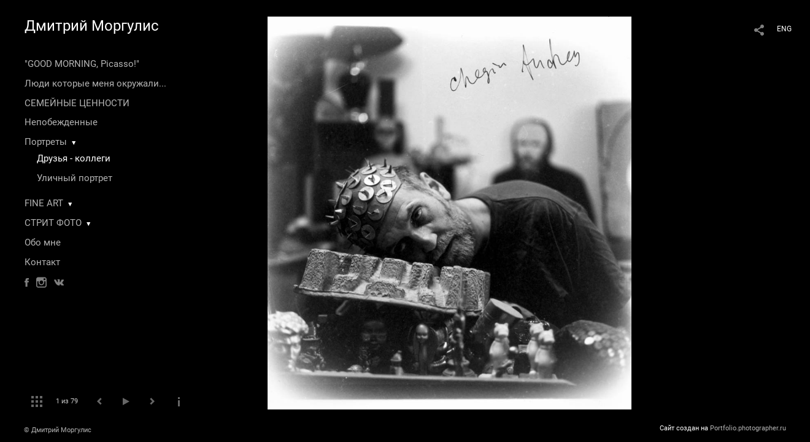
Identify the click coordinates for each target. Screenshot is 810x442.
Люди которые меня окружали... (95, 83)
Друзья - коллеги (73, 158)
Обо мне (43, 242)
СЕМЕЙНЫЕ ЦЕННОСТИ (77, 103)
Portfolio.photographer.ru (748, 428)
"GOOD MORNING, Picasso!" (82, 63)
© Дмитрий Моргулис (57, 430)
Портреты (46, 141)
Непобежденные (61, 122)
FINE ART (44, 203)
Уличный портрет (74, 178)
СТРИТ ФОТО (53, 222)
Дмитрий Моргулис (92, 25)
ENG (784, 29)
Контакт (42, 262)
